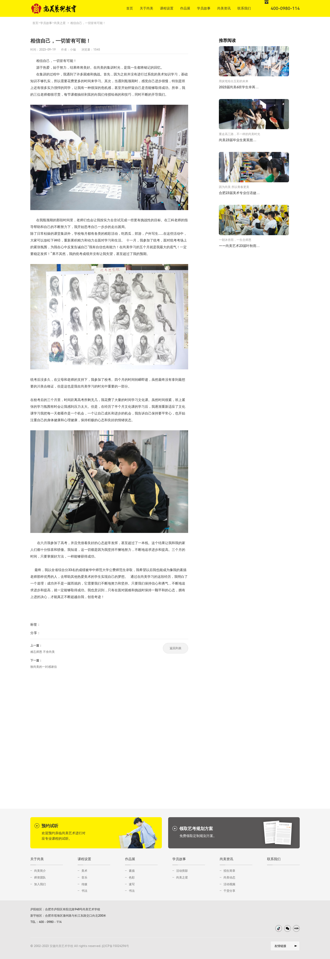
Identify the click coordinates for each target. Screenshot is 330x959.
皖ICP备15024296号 (115, 946)
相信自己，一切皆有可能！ (88, 23)
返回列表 (175, 648)
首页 (35, 23)
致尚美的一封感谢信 (43, 666)
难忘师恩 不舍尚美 (42, 651)
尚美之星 (60, 23)
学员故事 (46, 23)
